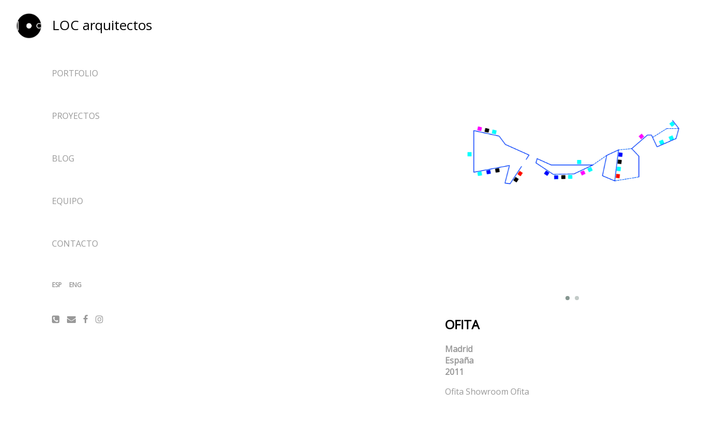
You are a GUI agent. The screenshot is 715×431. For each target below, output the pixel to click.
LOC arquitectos (102, 25)
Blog (63, 158)
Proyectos (76, 116)
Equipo (67, 201)
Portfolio (75, 73)
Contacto (75, 243)
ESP (57, 284)
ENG (75, 284)
